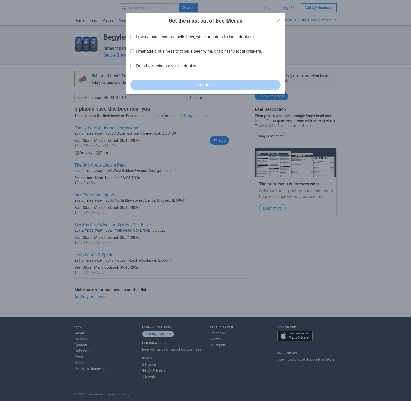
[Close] (278, 21)
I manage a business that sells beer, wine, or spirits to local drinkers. (199, 51)
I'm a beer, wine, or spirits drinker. (166, 65)
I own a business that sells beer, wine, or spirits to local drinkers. (195, 36)
